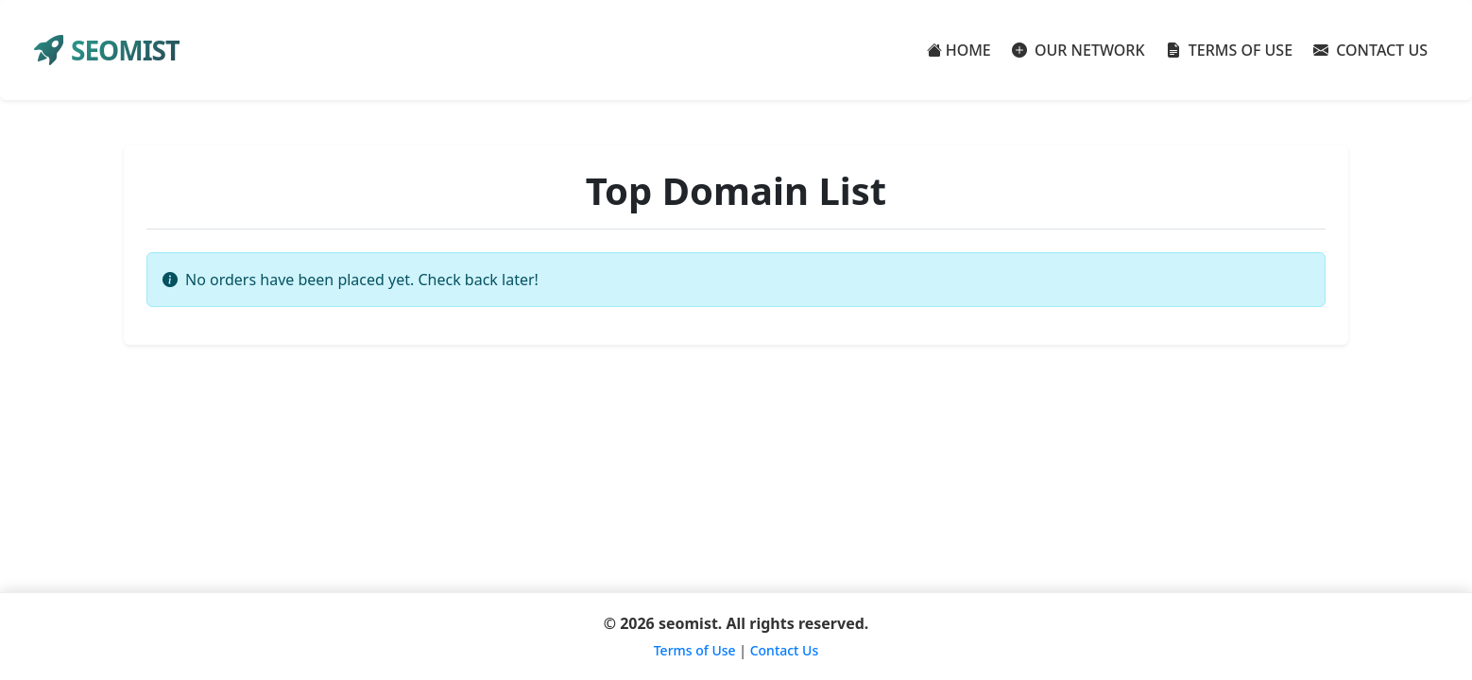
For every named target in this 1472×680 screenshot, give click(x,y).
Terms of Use (695, 650)
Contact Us (784, 650)
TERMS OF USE (1229, 50)
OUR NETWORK (1078, 50)
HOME (959, 50)
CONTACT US (1370, 50)
